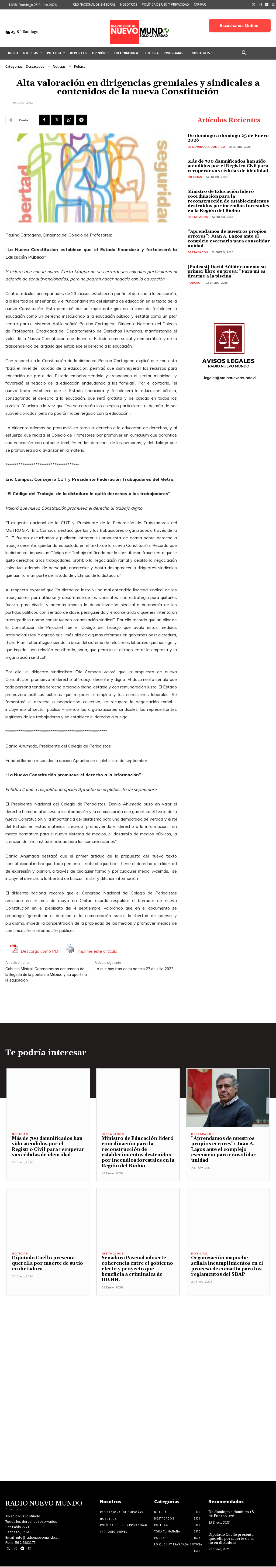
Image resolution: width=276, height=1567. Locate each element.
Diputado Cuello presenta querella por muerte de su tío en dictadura (47, 1264)
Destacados (35, 66)
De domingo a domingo (206, 147)
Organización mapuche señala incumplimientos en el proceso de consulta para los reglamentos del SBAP (227, 1267)
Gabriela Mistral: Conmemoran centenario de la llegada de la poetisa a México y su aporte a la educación (46, 974)
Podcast (195, 282)
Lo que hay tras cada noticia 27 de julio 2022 (134, 968)
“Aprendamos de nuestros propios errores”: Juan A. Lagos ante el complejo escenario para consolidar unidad (229, 238)
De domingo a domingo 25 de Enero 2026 (228, 138)
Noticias (59, 66)
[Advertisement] (138, 1362)
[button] (244, 53)
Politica (79, 66)
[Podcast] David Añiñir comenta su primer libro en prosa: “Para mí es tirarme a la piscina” (227, 271)
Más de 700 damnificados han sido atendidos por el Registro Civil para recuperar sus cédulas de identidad (228, 166)
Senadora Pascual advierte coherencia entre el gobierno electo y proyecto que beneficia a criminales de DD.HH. (137, 1270)
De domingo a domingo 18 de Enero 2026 (231, 1514)
